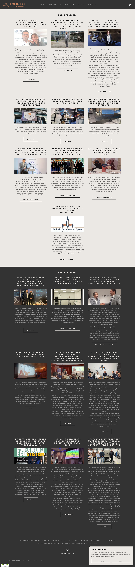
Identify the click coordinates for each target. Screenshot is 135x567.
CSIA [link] (96, 543)
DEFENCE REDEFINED (30, 199)
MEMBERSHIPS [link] (96, 540)
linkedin (30, 139)
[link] (14, 4)
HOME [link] (42, 4)
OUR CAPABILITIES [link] (67, 4)
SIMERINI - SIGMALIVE (67, 259)
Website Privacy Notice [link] (47, 543)
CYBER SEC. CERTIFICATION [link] (82, 543)
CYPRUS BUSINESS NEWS (67, 195)
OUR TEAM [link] (53, 4)
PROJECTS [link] (82, 4)
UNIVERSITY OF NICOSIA (104, 344)
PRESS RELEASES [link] (109, 540)
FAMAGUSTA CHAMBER (104, 197)
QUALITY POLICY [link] (64, 543)
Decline (108, 561)
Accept (124, 561)
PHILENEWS (31, 79)
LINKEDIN (30, 330)
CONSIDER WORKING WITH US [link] (78, 540)
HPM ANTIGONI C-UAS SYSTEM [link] (31, 540)
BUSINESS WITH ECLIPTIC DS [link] (54, 540)
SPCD (31, 409)
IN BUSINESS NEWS (67, 71)
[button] (92, 5)
